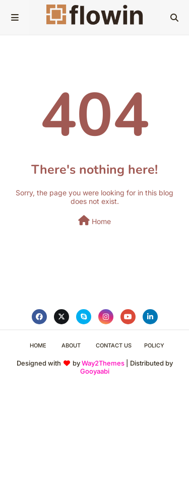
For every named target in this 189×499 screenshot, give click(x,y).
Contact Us (114, 345)
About (71, 345)
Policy (154, 345)
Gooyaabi (94, 371)
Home (94, 221)
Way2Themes (103, 363)
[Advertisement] (94, 443)
